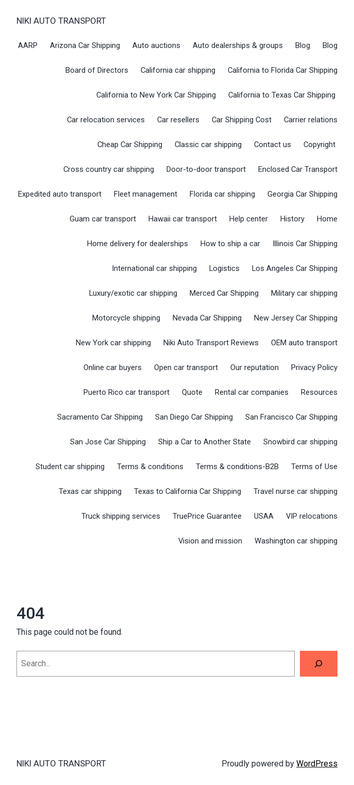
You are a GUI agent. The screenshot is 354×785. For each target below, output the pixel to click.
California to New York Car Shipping (156, 95)
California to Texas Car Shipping (283, 95)
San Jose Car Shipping (108, 441)
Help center (248, 218)
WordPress (317, 763)
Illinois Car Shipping (305, 243)
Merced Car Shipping (224, 293)
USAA (264, 516)
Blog (302, 45)
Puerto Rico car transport (126, 392)
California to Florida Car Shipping (283, 70)
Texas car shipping (90, 491)
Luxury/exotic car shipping (133, 293)
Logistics (224, 268)
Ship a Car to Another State (204, 441)
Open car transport (186, 367)
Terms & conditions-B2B (237, 466)
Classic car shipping (208, 144)
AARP (28, 45)
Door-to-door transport (206, 169)
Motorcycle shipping (126, 318)
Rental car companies (252, 392)
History (292, 218)
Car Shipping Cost (242, 119)
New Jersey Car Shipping (296, 318)
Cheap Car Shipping (129, 144)
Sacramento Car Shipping (100, 417)
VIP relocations (312, 516)
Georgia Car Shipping (302, 194)
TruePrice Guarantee (207, 516)
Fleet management (145, 194)
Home (327, 218)
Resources (319, 392)
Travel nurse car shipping (296, 491)
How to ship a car (230, 243)
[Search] (319, 664)
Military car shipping (304, 293)
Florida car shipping (222, 194)
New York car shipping (113, 342)
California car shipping (178, 70)
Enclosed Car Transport (298, 169)
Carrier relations (311, 119)
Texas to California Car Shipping (187, 491)
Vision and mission (210, 541)
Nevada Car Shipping (207, 318)
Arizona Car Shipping (85, 45)
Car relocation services (106, 119)
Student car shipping (70, 466)
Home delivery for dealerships (137, 243)
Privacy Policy (314, 367)
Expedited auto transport (60, 194)
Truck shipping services (120, 516)
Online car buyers (112, 367)
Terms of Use (314, 466)
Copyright (321, 144)
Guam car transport (103, 218)
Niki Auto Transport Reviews (211, 342)
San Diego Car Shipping (194, 417)
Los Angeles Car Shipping (295, 268)
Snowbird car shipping (300, 441)
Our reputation (254, 367)
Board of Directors (96, 70)
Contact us (272, 144)
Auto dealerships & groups (238, 45)
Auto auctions (156, 45)
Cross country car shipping (108, 169)
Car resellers (178, 119)
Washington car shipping (296, 541)
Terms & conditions (150, 466)
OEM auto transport (304, 342)
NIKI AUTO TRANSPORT (61, 20)
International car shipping (154, 268)
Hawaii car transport (182, 218)
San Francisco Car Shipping (291, 417)
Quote (192, 392)
